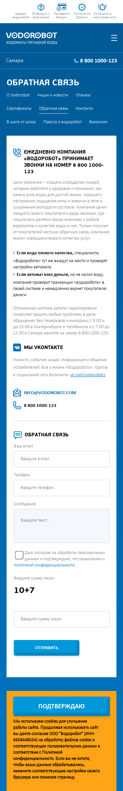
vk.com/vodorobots (87, 375)
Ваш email (23, 446)
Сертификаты (19, 108)
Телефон (22, 475)
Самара (14, 60)
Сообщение (25, 504)
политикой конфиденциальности (44, 565)
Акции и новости (52, 95)
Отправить (46, 648)
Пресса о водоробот (62, 122)
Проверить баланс (61, 15)
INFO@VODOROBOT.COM (50, 393)
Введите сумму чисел (34, 578)
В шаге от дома (21, 122)
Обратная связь (53, 108)
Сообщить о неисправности (102, 15)
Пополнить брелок (82, 15)
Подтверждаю (61, 706)
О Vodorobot (18, 95)
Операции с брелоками (41, 15)
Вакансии (98, 122)
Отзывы (83, 95)
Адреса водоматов (20, 15)
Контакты (84, 108)
